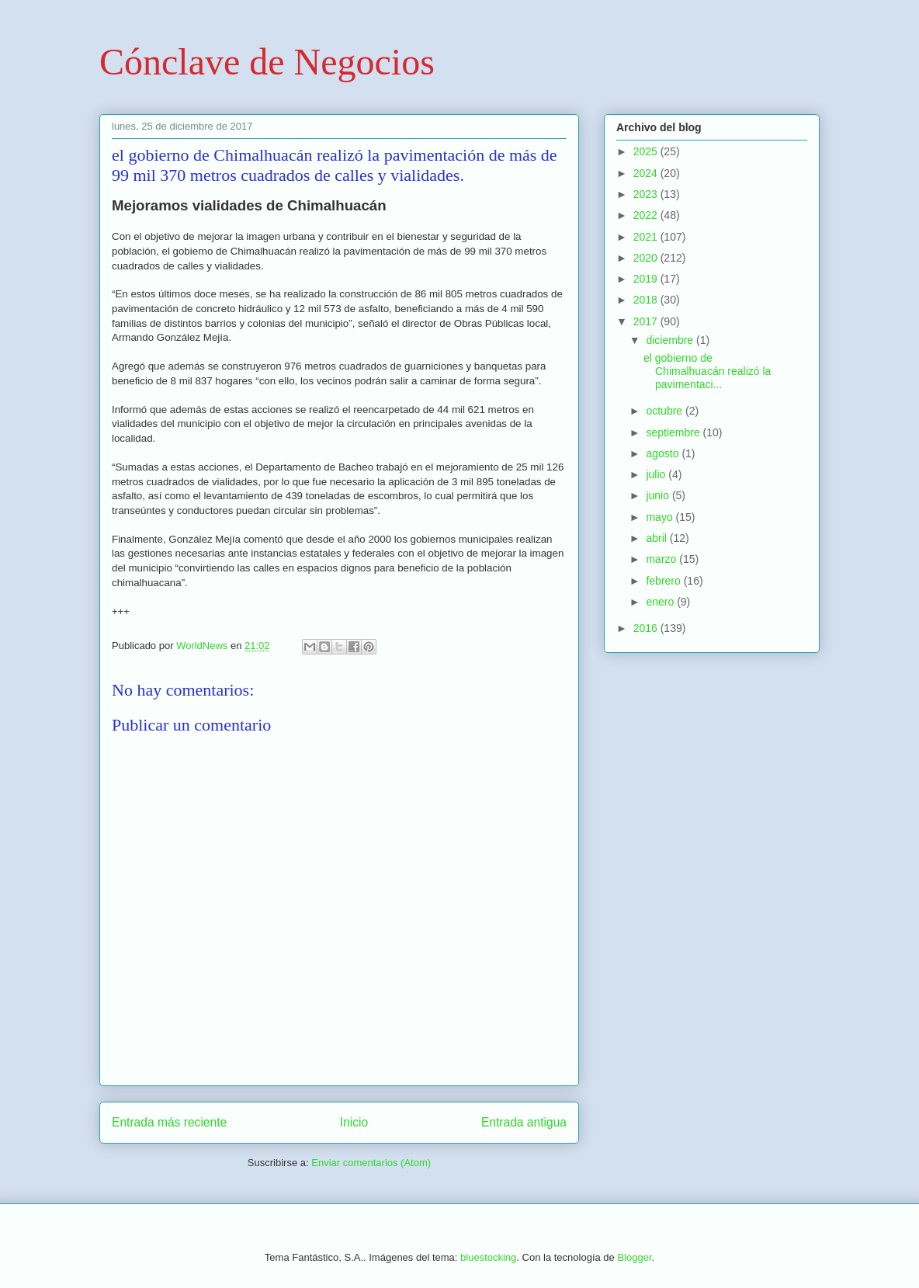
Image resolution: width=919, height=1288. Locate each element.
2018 (647, 299)
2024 (647, 173)
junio (658, 495)
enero (661, 601)
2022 (647, 215)
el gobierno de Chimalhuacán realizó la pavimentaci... (707, 371)
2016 (647, 628)
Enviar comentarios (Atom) (371, 1162)
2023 (647, 194)
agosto (663, 453)
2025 (647, 151)
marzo (662, 559)
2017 (647, 321)
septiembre (674, 432)
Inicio (354, 1122)
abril (657, 538)
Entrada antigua (524, 1122)
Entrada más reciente (169, 1122)
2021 (647, 237)
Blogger (634, 1257)
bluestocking (488, 1257)
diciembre (671, 340)
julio (657, 474)
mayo (660, 517)
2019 (647, 279)
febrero (664, 581)
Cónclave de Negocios (267, 61)
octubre (665, 410)
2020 (647, 258)
